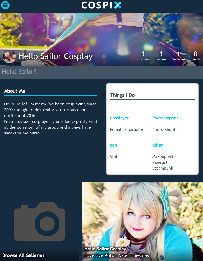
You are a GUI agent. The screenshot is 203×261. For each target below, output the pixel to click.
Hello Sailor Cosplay (56, 56)
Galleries (178, 56)
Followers (143, 56)
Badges (161, 56)
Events (195, 56)
